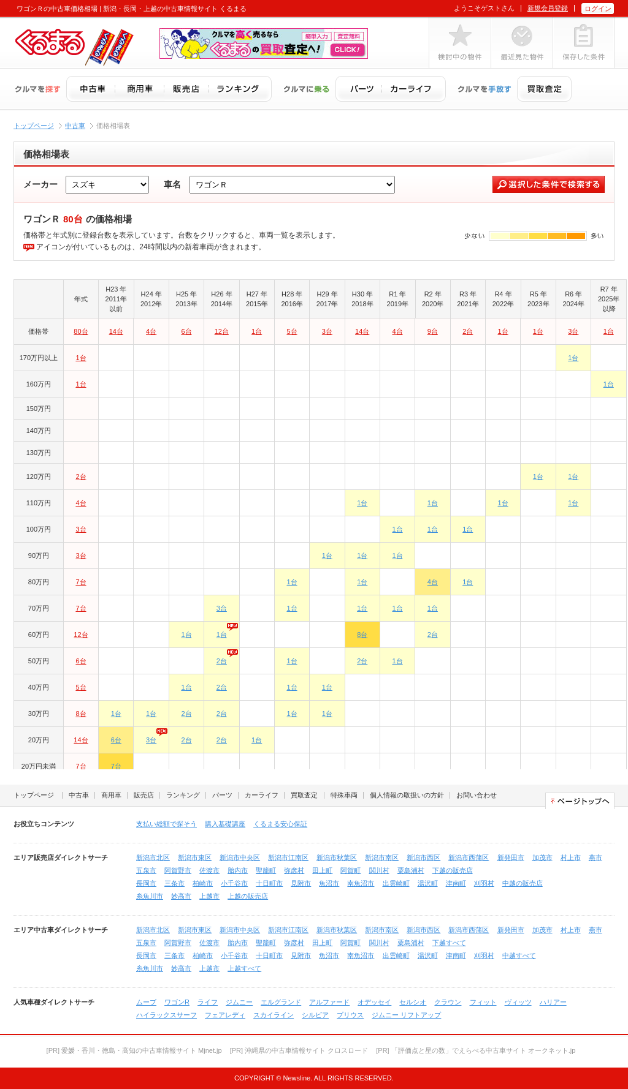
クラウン (447, 1002)
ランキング (183, 795)
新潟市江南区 (288, 857)
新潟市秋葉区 (336, 857)
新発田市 (510, 857)
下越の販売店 (452, 870)
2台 (467, 331)
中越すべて (519, 955)
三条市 (174, 883)
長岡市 (146, 883)
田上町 (322, 870)
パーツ (222, 795)
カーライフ (261, 795)
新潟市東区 (195, 857)
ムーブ (146, 1002)
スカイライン (273, 1015)
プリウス (350, 1015)
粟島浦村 (410, 870)
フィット (483, 1002)
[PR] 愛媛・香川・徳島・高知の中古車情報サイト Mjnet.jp (134, 1050)
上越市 (209, 896)
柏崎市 (203, 883)
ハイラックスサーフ (166, 1015)
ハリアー (553, 1002)
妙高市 (181, 896)
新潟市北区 (153, 857)
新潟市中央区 (240, 857)
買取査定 (304, 795)
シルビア (315, 1015)
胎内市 (238, 870)
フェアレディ (225, 1015)
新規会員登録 (547, 8)
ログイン (597, 8)
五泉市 (146, 870)
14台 (116, 331)
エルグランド (281, 1002)
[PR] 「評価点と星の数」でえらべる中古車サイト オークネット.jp (475, 1050)
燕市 (595, 857)
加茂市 (542, 857)
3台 (327, 331)
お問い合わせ (476, 795)
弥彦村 (294, 870)
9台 (432, 331)
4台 (151, 331)
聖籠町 (266, 870)
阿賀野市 (177, 870)
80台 (81, 331)
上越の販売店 (248, 896)
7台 (80, 582)
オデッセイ (374, 1002)
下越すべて (449, 942)
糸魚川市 (149, 896)
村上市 (571, 857)
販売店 (144, 795)
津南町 (456, 883)
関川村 (379, 870)
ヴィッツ (518, 1002)
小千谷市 (234, 883)
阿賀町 (350, 870)
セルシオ (412, 1002)
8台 (362, 634)
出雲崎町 (396, 883)
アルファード (329, 1002)
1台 (256, 331)
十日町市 (269, 883)
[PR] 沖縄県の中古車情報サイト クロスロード (299, 1050)
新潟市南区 (382, 857)
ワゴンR (177, 1002)
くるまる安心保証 (280, 823)
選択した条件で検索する (548, 184)
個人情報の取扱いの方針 (407, 795)
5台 (291, 331)
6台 (186, 331)
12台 (222, 331)
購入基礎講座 (225, 823)
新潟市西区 (423, 857)
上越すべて (244, 968)
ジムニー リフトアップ (406, 1015)
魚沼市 (329, 883)
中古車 (75, 125)
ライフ (207, 1002)
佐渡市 (209, 870)
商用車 (111, 795)
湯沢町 (428, 883)
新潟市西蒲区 (468, 857)
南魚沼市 (360, 883)
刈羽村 (484, 883)
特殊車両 (344, 795)
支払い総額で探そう (166, 823)
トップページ (33, 125)
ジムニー (239, 1002)
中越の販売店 (522, 883)
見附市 (301, 883)
